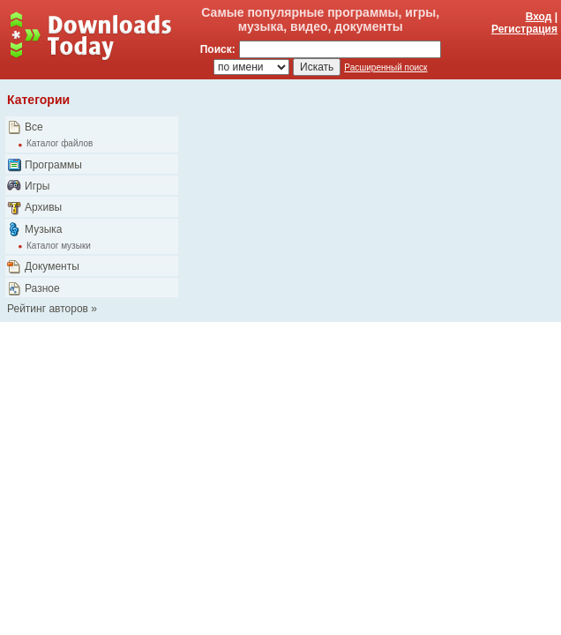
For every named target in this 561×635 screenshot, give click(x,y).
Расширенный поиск (385, 67)
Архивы (43, 207)
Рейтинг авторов (47, 309)
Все (34, 127)
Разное (42, 288)
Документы (52, 266)
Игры (37, 186)
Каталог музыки (58, 245)
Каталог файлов (59, 143)
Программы (53, 165)
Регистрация (524, 29)
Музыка (43, 229)
